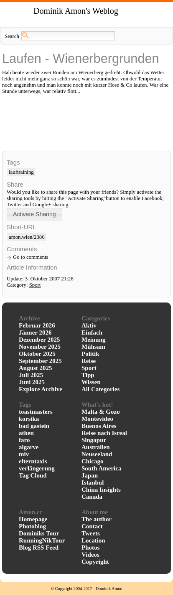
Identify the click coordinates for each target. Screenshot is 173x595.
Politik (90, 353)
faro (24, 440)
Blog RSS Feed (39, 547)
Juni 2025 (32, 382)
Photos (90, 547)
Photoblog (32, 526)
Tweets (90, 533)
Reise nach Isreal (104, 433)
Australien (95, 447)
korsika (29, 418)
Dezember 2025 (39, 339)
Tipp (87, 375)
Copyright (95, 561)
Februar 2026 (37, 325)
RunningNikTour (42, 540)
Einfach (91, 332)
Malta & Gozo (100, 411)
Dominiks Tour (39, 533)
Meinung (93, 339)
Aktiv (89, 325)
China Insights (101, 489)
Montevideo (97, 418)
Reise (88, 361)
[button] (34, 214)
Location (93, 540)
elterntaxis (33, 461)
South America (101, 468)
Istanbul (92, 482)
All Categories (100, 389)
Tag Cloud (33, 475)
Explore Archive (40, 389)
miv (24, 454)
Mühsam (93, 346)
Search (12, 36)
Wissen (91, 382)
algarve (28, 447)
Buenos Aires (99, 425)
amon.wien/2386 (27, 237)
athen (26, 433)
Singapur (93, 440)
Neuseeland (96, 454)
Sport (35, 285)
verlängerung (37, 468)
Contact (92, 526)
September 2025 (40, 361)
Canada (91, 496)
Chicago (92, 461)
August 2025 (35, 368)
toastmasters (36, 411)
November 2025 (40, 346)
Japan (89, 475)
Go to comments (30, 257)
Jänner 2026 (35, 332)
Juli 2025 (31, 375)
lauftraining (21, 172)
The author (96, 519)
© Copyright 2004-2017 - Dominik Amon (86, 588)
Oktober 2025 (37, 353)
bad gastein (34, 425)
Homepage (33, 519)
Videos (90, 554)
